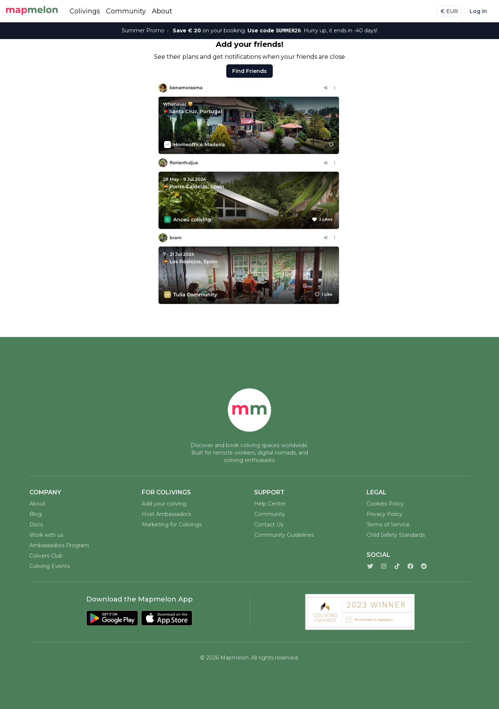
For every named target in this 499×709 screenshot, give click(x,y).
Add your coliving (164, 503)
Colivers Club (46, 555)
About (162, 11)
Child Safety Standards (396, 535)
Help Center (270, 503)
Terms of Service (388, 524)
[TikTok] (397, 566)
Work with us (46, 535)
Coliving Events (49, 566)
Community (126, 11)
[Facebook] (410, 566)
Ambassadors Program (59, 545)
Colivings (85, 11)
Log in (478, 11)
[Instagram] (383, 566)
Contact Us (268, 524)
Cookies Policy (385, 503)
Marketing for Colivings (172, 524)
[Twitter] (370, 566)
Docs (36, 524)
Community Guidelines (284, 535)
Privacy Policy (385, 514)
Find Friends (249, 71)
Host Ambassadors (166, 514)
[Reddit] (424, 566)
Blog (35, 514)
